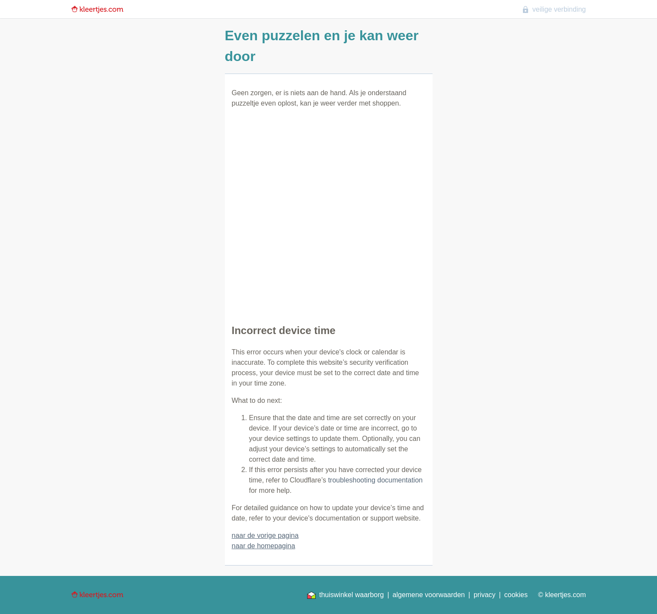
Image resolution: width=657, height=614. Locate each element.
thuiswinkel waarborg (345, 595)
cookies (516, 594)
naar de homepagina (263, 546)
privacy (485, 594)
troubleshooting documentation (375, 480)
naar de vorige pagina (265, 535)
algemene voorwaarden (429, 594)
